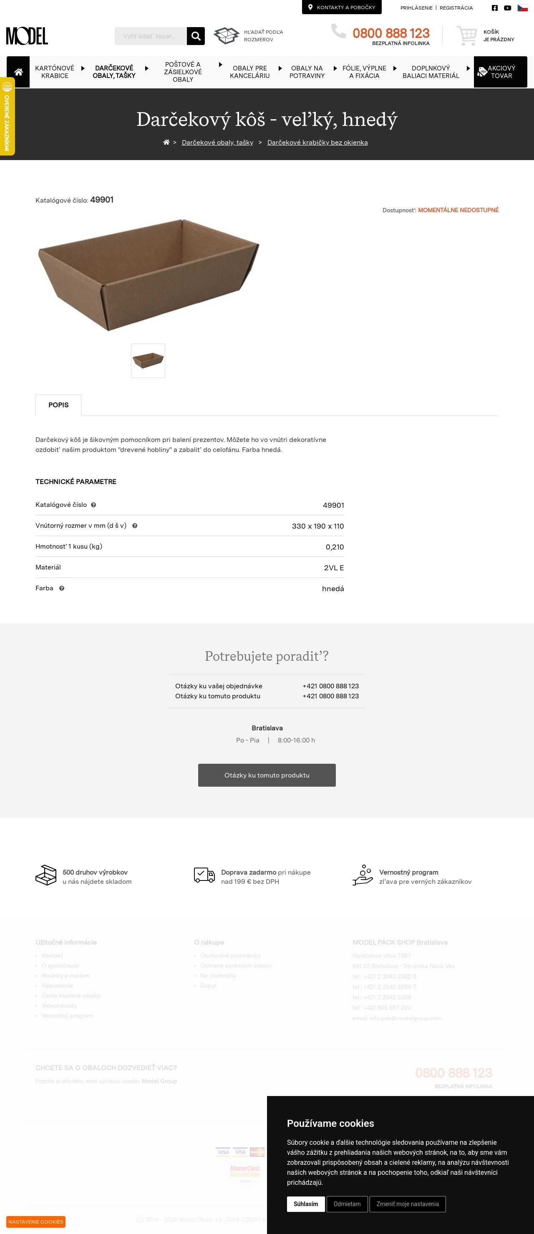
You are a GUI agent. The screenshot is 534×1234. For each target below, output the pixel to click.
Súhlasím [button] (306, 1204)
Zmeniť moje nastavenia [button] (408, 1204)
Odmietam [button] (347, 1204)
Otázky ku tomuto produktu (267, 775)
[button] (59, 72)
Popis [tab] (58, 405)
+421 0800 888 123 (330, 686)
